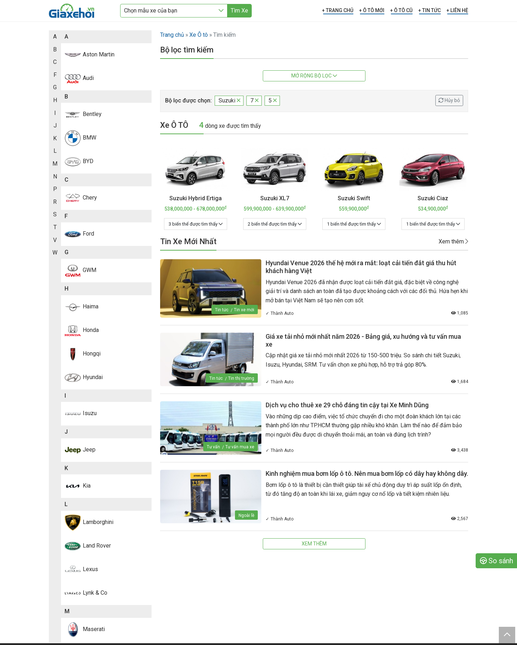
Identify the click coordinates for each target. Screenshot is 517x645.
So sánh (496, 560)
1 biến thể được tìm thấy (354, 224)
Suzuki (229, 100)
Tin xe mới (244, 309)
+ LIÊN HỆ (457, 10)
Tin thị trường (241, 378)
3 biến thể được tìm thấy (195, 224)
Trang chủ (172, 34)
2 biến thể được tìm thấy (275, 224)
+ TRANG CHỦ (337, 10)
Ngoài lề (246, 515)
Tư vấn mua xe (239, 446)
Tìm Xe (239, 10)
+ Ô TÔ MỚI (371, 10)
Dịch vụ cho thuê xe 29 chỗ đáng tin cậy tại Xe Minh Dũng (347, 405)
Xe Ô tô (198, 34)
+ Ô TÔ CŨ (401, 10)
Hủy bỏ (449, 100)
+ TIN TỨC (429, 10)
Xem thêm (453, 241)
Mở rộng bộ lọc (314, 76)
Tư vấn (213, 446)
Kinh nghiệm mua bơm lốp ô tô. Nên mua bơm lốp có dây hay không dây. (367, 473)
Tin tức (222, 309)
